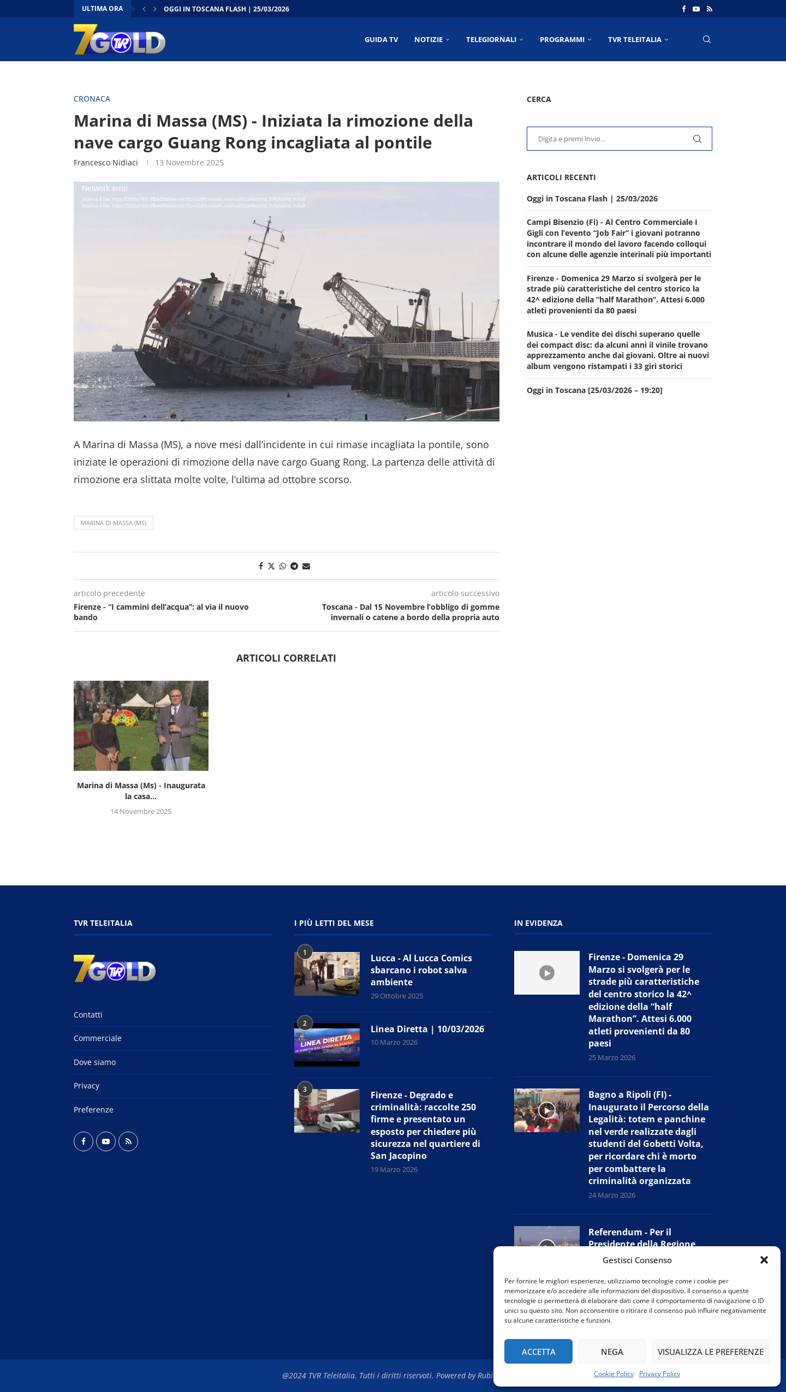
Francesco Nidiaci (106, 162)
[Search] (706, 39)
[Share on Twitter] (271, 566)
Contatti (88, 1014)
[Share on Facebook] (261, 566)
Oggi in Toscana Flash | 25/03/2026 (226, 9)
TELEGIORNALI (491, 39)
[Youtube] (696, 8)
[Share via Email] (306, 566)
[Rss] (709, 8)
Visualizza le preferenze (711, 1351)
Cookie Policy (614, 1373)
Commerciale (98, 1038)
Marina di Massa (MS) (113, 523)
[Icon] (547, 972)
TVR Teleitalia (635, 39)
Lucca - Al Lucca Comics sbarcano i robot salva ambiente (421, 970)
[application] (286, 301)
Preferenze (94, 1109)
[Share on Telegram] (294, 566)
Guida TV (381, 39)
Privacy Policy (659, 1373)
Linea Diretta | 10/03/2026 (427, 1029)
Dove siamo (95, 1062)
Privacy (86, 1085)
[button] (764, 1259)
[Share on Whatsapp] (282, 566)
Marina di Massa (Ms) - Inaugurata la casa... (141, 790)
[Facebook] (684, 8)
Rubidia (491, 1375)
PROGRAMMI (562, 39)
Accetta (539, 1351)
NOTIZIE (428, 39)
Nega (612, 1351)
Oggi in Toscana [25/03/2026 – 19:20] (595, 390)
